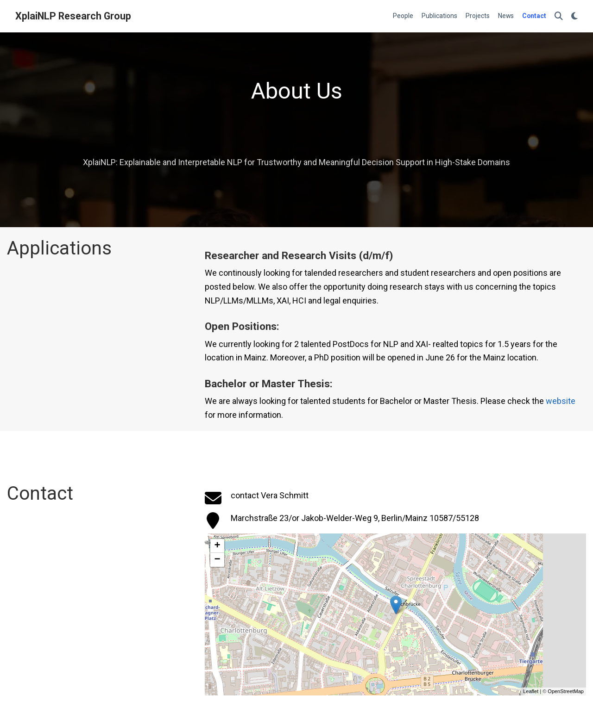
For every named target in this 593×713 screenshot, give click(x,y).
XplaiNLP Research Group (73, 16)
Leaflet (530, 691)
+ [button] (217, 546)
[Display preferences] (574, 16)
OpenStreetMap (566, 691)
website (560, 401)
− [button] (217, 560)
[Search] (559, 16)
